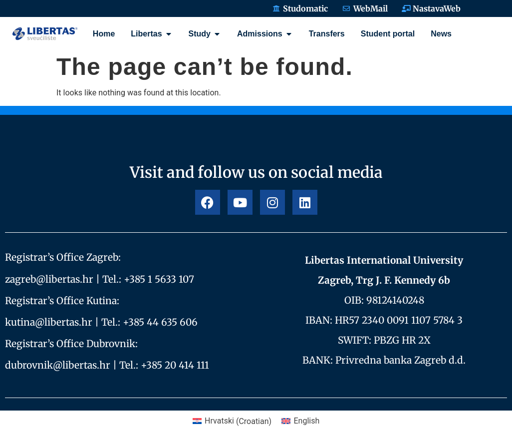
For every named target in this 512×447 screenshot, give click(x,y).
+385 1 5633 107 (159, 279)
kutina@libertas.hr (48, 322)
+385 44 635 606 (160, 322)
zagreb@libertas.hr (49, 279)
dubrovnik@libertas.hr (57, 365)
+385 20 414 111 (175, 365)
